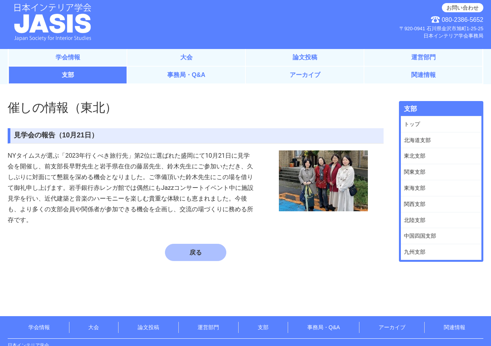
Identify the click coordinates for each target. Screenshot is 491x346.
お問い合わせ (463, 8)
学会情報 (68, 57)
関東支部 (414, 172)
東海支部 (414, 188)
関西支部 (414, 204)
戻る (195, 252)
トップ (412, 124)
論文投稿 (305, 57)
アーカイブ (305, 75)
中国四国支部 (420, 236)
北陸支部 (414, 220)
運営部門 (423, 57)
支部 (68, 75)
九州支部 (414, 252)
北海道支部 (417, 140)
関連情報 (423, 75)
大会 (186, 57)
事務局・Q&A (186, 75)
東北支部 (414, 156)
